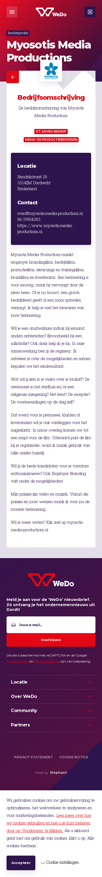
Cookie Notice (73, 757)
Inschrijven (51, 640)
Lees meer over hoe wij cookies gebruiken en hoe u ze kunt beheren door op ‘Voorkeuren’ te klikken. (49, 823)
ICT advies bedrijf (51, 131)
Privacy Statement (33, 757)
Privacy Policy (18, 661)
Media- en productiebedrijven (51, 139)
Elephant (58, 773)
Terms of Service (46, 661)
